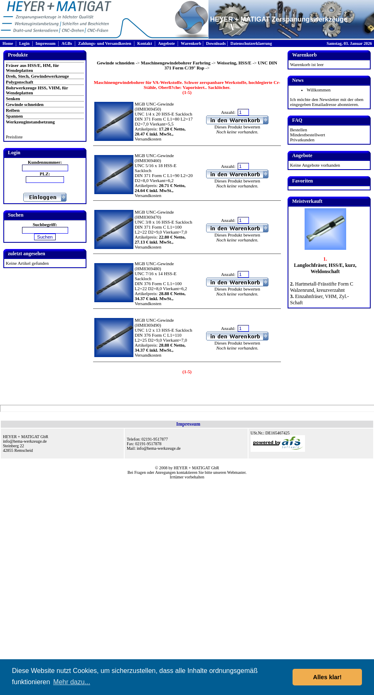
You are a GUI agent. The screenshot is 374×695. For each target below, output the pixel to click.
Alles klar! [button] (327, 677)
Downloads (216, 43)
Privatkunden (302, 139)
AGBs (67, 43)
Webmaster (236, 472)
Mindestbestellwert (307, 134)
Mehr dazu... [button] (71, 681)
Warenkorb (191, 43)
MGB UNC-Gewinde (154, 103)
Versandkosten (148, 138)
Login (24, 43)
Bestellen (298, 129)
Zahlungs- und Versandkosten (104, 43)
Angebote (166, 43)
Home (7, 43)
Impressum (45, 43)
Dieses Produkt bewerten (237, 126)
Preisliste (14, 136)
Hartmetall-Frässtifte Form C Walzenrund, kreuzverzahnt (321, 287)
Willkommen (319, 89)
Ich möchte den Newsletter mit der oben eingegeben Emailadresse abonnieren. (327, 102)
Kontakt (144, 43)
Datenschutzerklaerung (251, 43)
